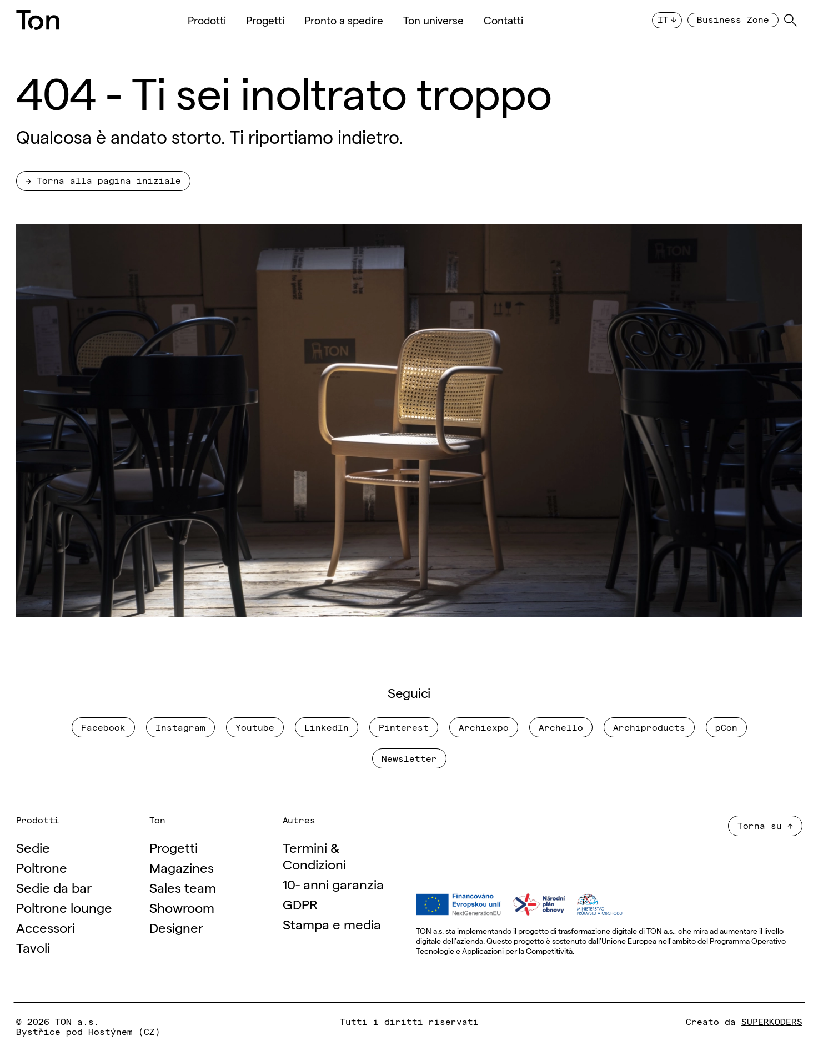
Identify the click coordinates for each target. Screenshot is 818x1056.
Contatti (503, 20)
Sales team (182, 887)
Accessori (45, 927)
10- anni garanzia (333, 883)
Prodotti (207, 20)
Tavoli (33, 947)
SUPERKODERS (771, 1021)
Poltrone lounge (64, 907)
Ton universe (433, 20)
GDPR (300, 903)
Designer (176, 927)
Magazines (181, 867)
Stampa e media (332, 923)
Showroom (181, 907)
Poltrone (41, 867)
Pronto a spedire (343, 20)
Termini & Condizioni (314, 855)
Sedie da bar (54, 887)
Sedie (33, 847)
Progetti (265, 20)
